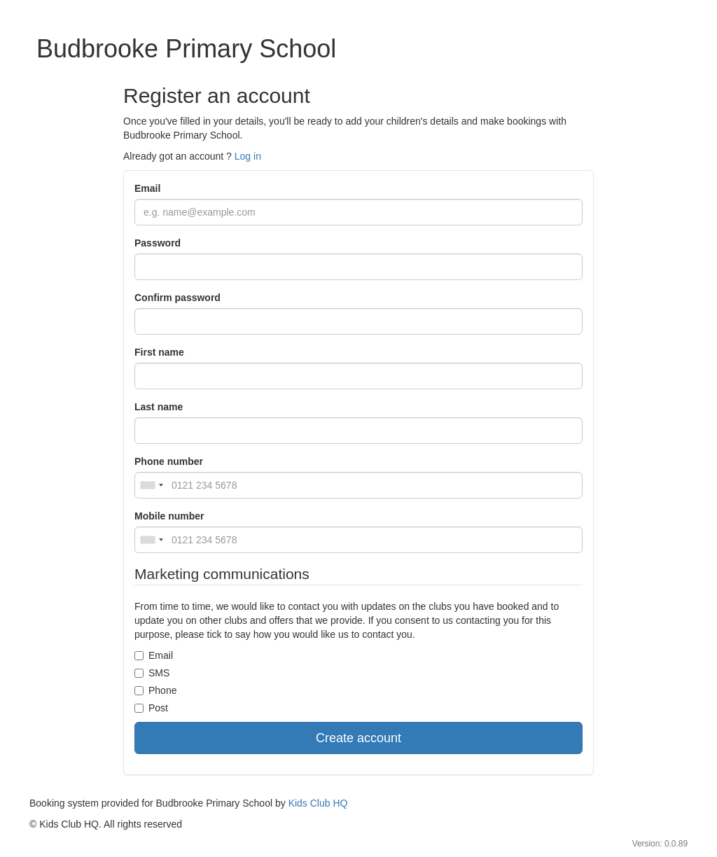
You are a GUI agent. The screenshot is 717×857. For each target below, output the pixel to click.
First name (159, 352)
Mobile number (169, 516)
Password (157, 243)
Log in (248, 156)
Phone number (168, 461)
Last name (158, 406)
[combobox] (151, 485)
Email (147, 188)
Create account (358, 738)
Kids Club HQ (318, 803)
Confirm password (177, 297)
